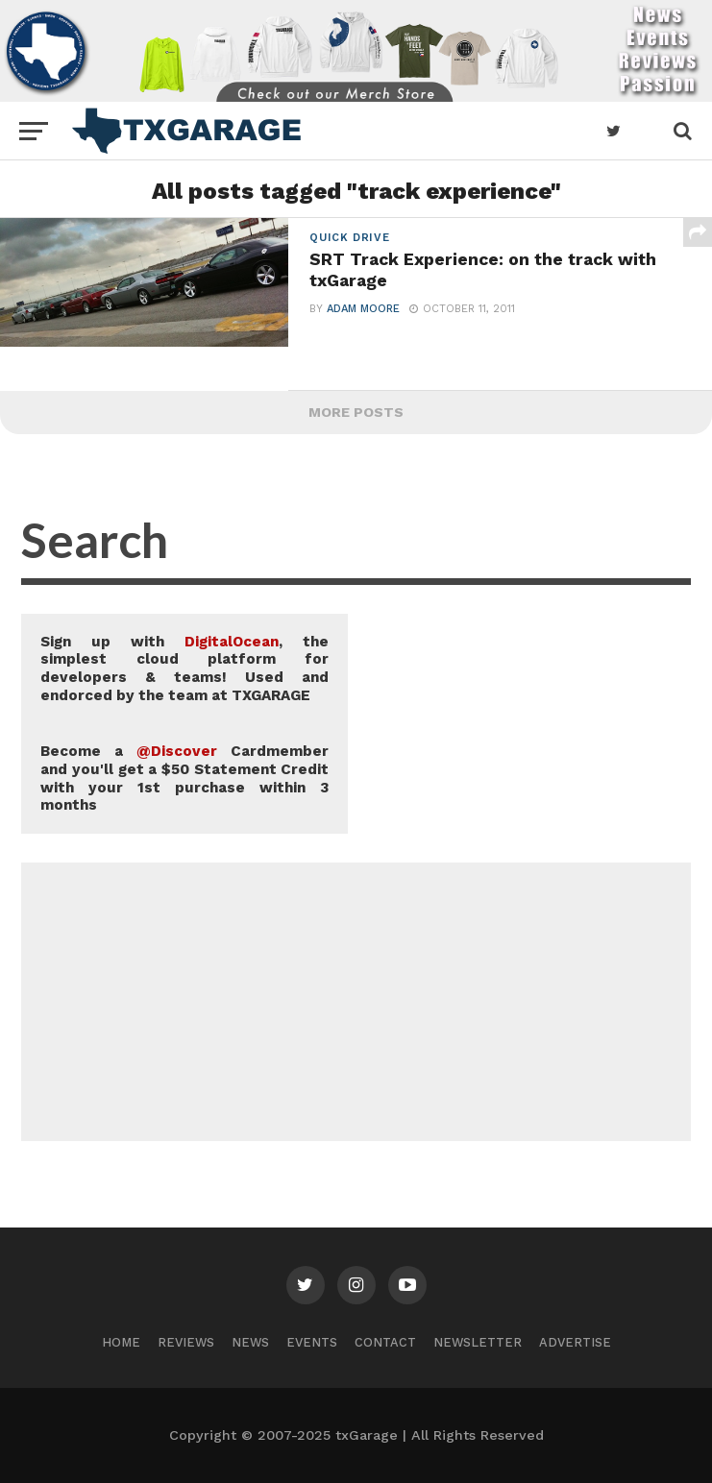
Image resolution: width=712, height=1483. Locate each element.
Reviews (186, 1342)
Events (311, 1342)
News (250, 1342)
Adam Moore (363, 309)
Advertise (575, 1342)
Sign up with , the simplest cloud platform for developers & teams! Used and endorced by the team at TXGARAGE (184, 668)
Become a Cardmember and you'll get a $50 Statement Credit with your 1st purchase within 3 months (184, 778)
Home (121, 1342)
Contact (385, 1342)
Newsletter (477, 1342)
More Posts (356, 412)
